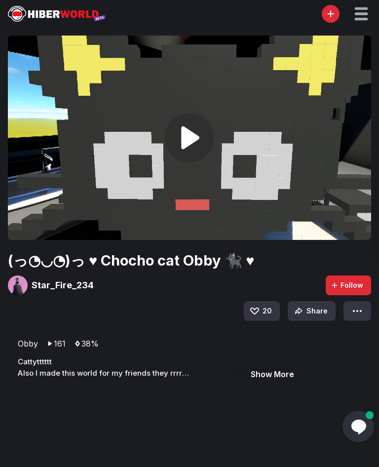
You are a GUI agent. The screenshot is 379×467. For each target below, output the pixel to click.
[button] (361, 14)
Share (310, 311)
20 (260, 311)
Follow (347, 285)
